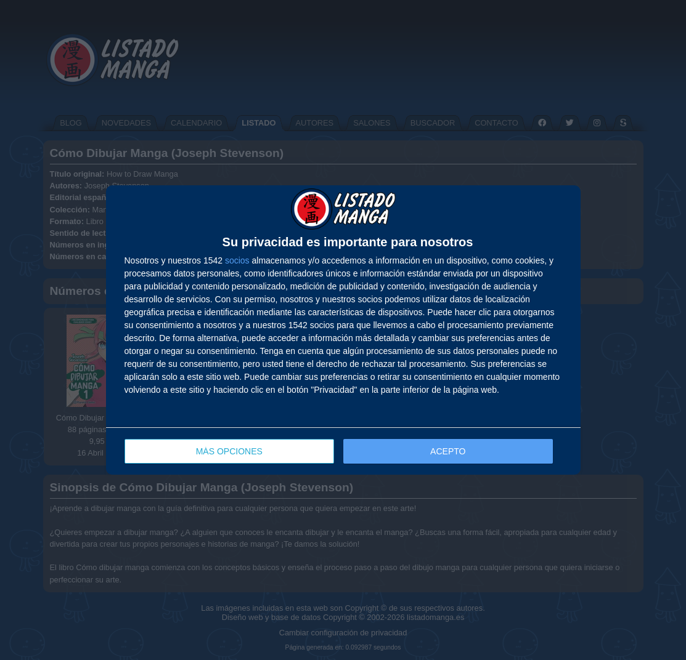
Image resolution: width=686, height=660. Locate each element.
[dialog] (343, 330)
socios (237, 260)
